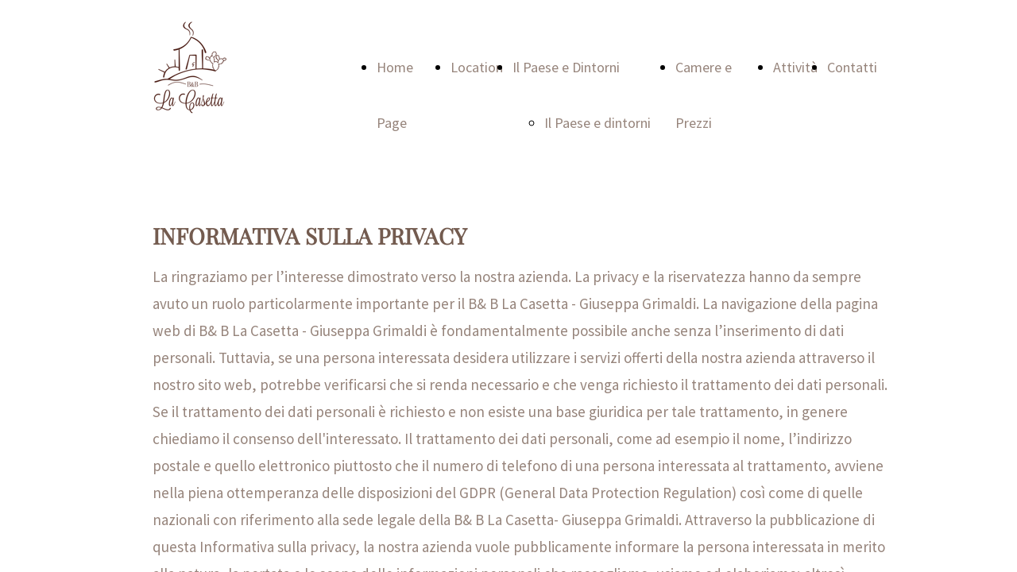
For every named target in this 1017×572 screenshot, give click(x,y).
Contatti (852, 67)
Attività (795, 67)
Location (476, 67)
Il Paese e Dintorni (566, 67)
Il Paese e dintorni (597, 123)
